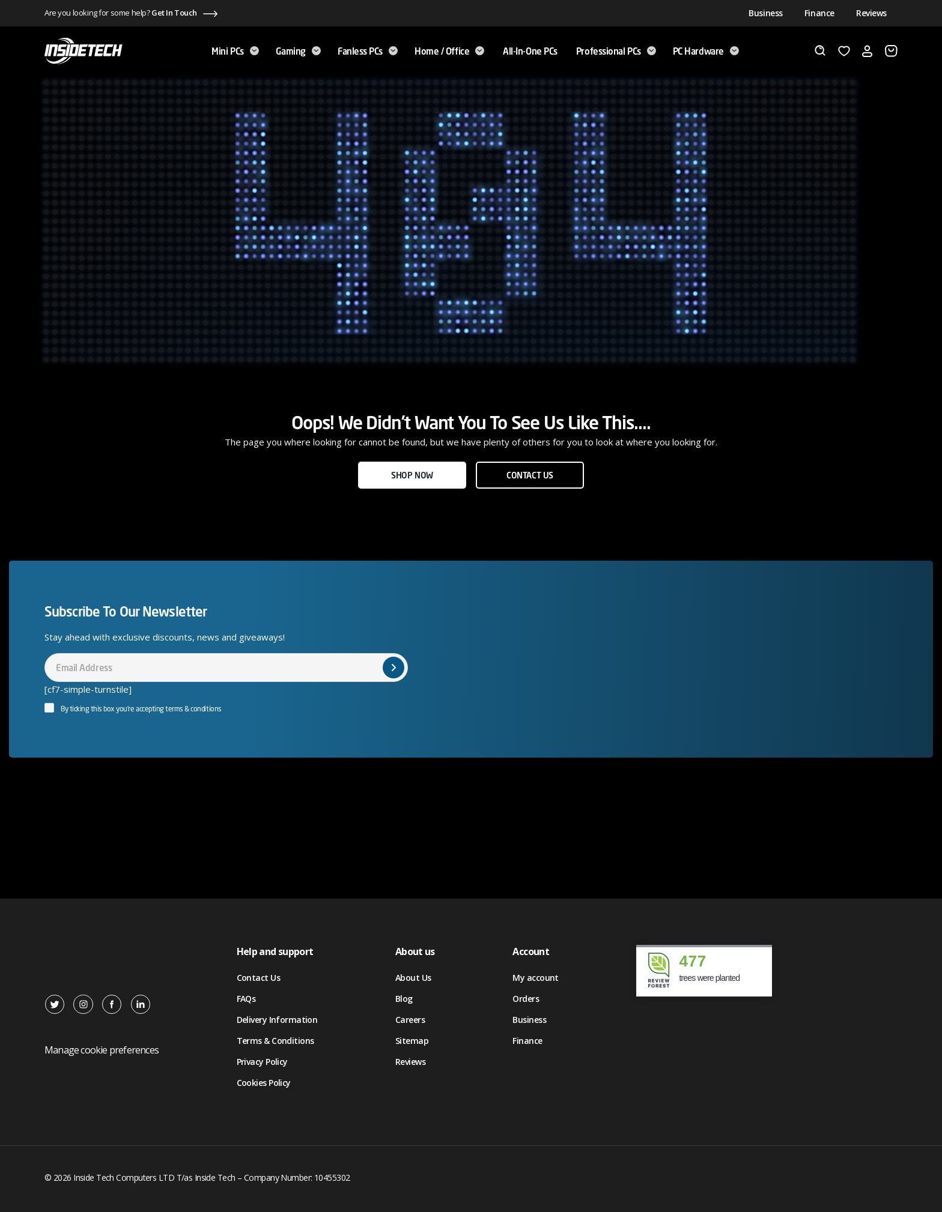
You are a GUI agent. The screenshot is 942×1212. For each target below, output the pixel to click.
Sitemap (411, 1040)
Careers (410, 1019)
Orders (525, 998)
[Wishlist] (844, 51)
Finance (819, 13)
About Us (413, 977)
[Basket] (891, 51)
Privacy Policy (262, 1061)
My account (535, 977)
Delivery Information (277, 1019)
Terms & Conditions (275, 1040)
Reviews (871, 13)
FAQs (246, 998)
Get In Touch (174, 12)
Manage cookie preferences (101, 1050)
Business (766, 13)
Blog (404, 998)
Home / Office (449, 51)
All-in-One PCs (530, 51)
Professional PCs (616, 51)
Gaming (298, 51)
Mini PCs (234, 51)
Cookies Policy (264, 1082)
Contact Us (258, 977)
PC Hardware (706, 51)
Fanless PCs (368, 51)
